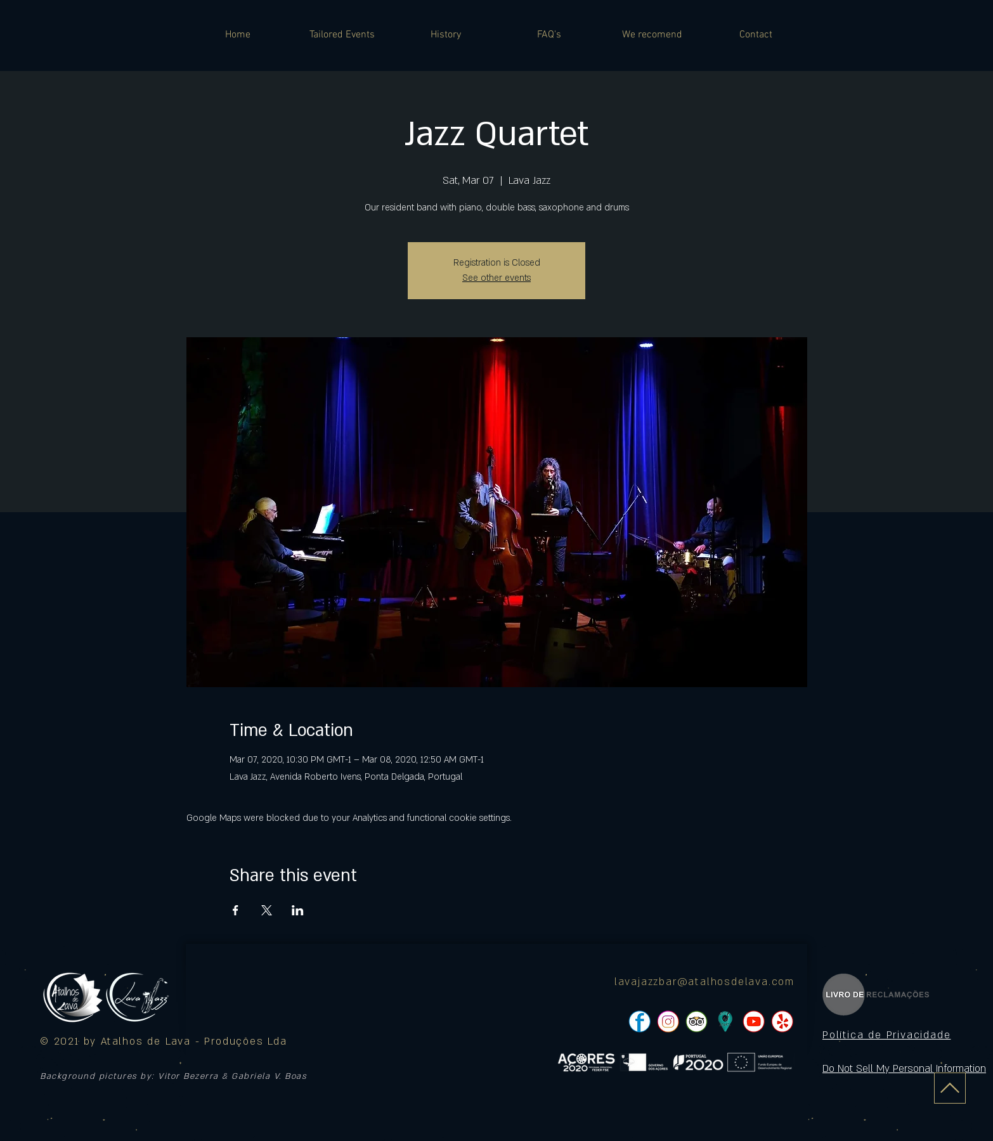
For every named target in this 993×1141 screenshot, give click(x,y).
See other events (496, 278)
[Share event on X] (267, 910)
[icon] (725, 1021)
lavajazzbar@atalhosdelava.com (704, 982)
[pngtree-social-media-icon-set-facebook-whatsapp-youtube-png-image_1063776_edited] (639, 1021)
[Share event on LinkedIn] (298, 910)
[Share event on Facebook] (236, 910)
